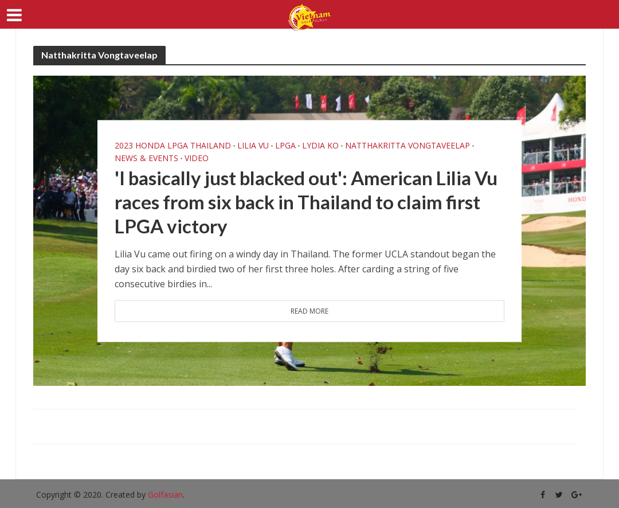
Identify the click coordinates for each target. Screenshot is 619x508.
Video (197, 158)
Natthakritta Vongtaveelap (407, 145)
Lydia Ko (320, 145)
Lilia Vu (253, 145)
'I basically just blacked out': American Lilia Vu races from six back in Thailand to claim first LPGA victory (306, 201)
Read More (309, 310)
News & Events (146, 158)
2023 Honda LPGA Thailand (173, 145)
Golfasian (165, 494)
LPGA (285, 145)
